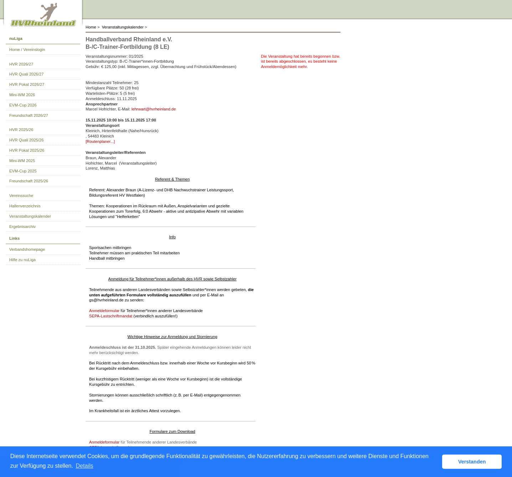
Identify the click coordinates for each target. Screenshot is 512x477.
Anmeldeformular (104, 311)
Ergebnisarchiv (22, 226)
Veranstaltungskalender (123, 27)
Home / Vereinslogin (27, 49)
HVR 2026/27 (21, 64)
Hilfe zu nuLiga (22, 260)
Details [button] (84, 466)
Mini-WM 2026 (22, 95)
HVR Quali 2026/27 (26, 74)
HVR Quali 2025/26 (26, 140)
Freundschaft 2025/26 (28, 181)
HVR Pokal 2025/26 (26, 150)
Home (91, 27)
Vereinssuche (21, 195)
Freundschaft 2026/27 (28, 115)
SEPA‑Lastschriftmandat (110, 316)
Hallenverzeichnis (25, 206)
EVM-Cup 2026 (23, 105)
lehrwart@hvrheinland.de (154, 109)
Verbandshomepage (27, 249)
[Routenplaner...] (100, 141)
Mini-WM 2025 (22, 161)
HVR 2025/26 (21, 130)
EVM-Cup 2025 (23, 171)
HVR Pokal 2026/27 (26, 84)
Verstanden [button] (472, 462)
